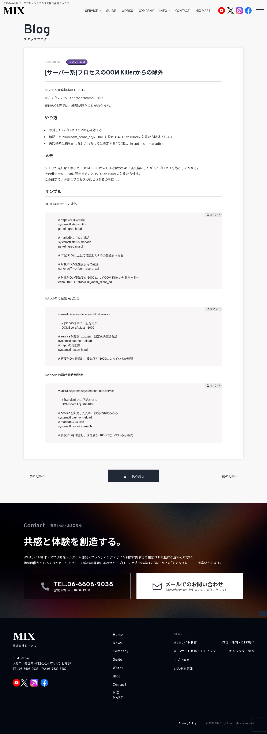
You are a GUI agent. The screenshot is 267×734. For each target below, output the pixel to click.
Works (118, 668)
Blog (116, 676)
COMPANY (146, 10)
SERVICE (91, 10)
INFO (163, 10)
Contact (120, 685)
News (117, 643)
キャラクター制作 (241, 651)
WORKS (127, 10)
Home (118, 635)
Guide (117, 660)
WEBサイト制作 (185, 642)
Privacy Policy (187, 723)
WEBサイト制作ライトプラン (195, 651)
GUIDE (111, 10)
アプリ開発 (182, 660)
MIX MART (203, 10)
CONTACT (182, 10)
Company (120, 651)
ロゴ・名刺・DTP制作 (238, 642)
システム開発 (183, 668)
